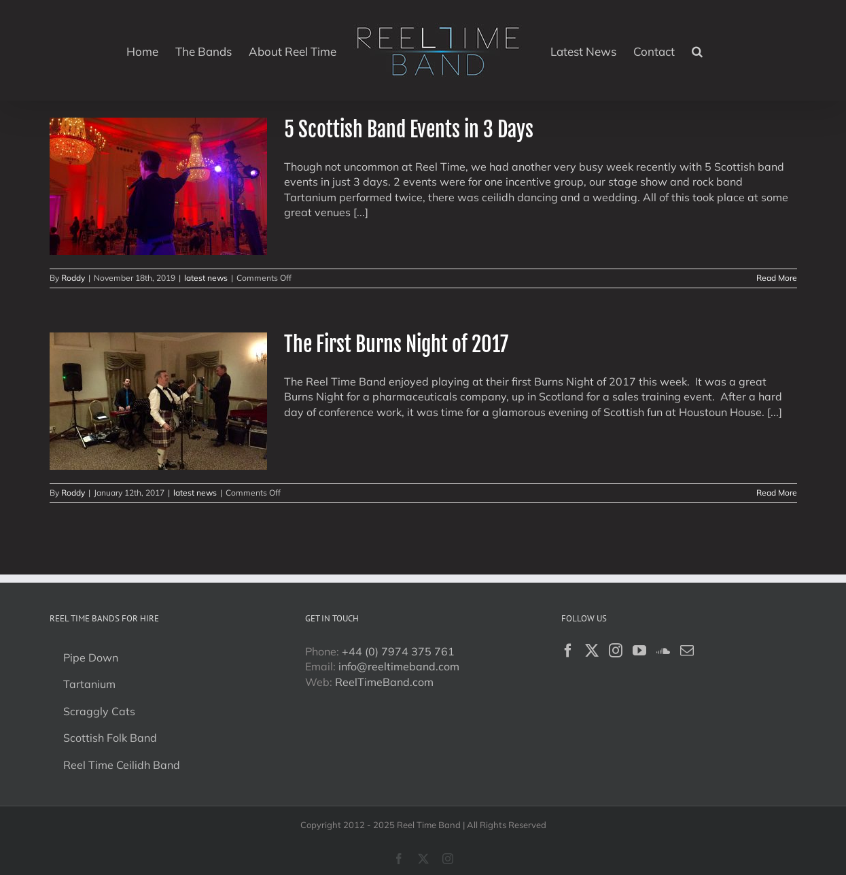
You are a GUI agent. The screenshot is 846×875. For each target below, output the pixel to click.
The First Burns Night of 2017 (396, 344)
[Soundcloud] (663, 650)
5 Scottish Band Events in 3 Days (408, 129)
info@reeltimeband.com (398, 666)
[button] (697, 50)
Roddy (73, 278)
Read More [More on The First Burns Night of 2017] (776, 492)
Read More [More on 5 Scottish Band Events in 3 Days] (776, 278)
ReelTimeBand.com (384, 682)
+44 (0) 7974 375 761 (398, 651)
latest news (206, 278)
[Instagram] (615, 650)
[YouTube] (639, 650)
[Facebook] (568, 650)
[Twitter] (592, 650)
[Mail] (687, 650)
